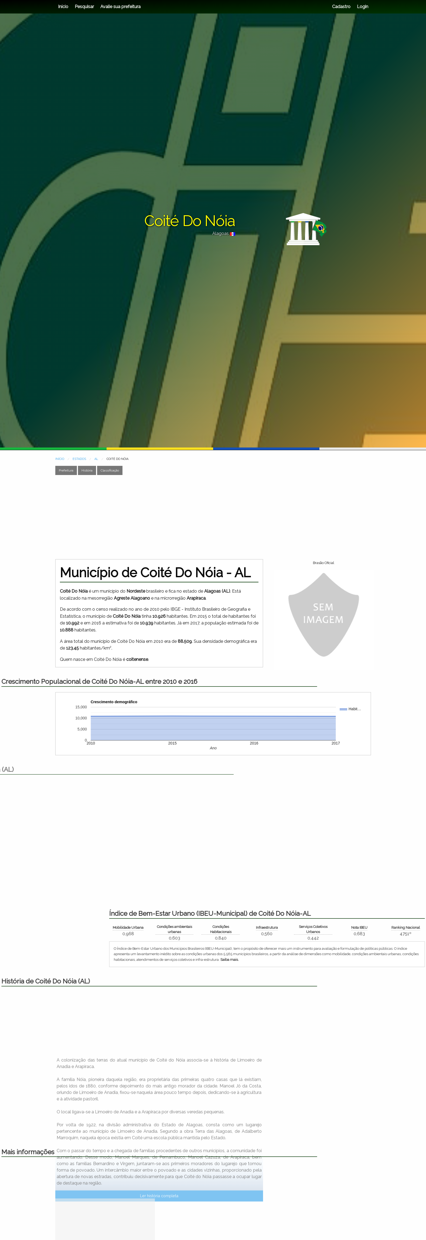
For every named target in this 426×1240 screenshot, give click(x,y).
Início (63, 6)
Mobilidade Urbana (278, 927)
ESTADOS (79, 459)
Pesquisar (84, 6)
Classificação (110, 470)
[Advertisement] (213, 517)
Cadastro (341, 6)
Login (362, 6)
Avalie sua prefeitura (120, 6)
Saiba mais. (379, 960)
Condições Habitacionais (370, 929)
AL (96, 459)
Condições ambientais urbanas (324, 929)
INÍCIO (59, 459)
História (87, 470)
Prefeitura (66, 470)
